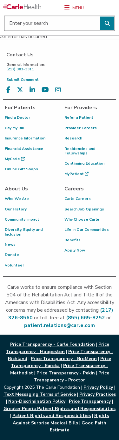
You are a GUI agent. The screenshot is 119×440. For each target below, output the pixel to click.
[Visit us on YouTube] (45, 90)
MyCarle (15, 158)
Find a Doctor (17, 117)
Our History (16, 209)
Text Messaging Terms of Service (39, 394)
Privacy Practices (97, 394)
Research (73, 138)
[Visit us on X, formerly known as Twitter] (20, 90)
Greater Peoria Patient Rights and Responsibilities (59, 409)
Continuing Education (84, 163)
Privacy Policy (98, 387)
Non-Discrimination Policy (36, 401)
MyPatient (76, 173)
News (10, 244)
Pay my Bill (14, 128)
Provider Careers (80, 128)
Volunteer (14, 265)
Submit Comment (22, 79)
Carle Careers (77, 198)
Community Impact (22, 219)
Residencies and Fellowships (80, 151)
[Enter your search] (59, 23)
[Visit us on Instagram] (58, 90)
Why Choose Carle (81, 219)
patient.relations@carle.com (59, 325)
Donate (12, 254)
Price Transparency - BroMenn (64, 359)
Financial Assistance (24, 148)
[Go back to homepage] (22, 6)
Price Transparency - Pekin (65, 373)
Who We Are (17, 198)
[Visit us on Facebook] (8, 90)
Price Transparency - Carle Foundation (52, 344)
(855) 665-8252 (85, 317)
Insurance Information (25, 138)
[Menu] (66, 7)
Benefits (72, 240)
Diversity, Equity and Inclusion (24, 232)
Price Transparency (90, 401)
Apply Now (74, 250)
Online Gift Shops (21, 169)
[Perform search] (107, 23)
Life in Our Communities (86, 229)
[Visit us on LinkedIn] (32, 90)
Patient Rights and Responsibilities (51, 416)
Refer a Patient (78, 117)
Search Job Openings (84, 209)
